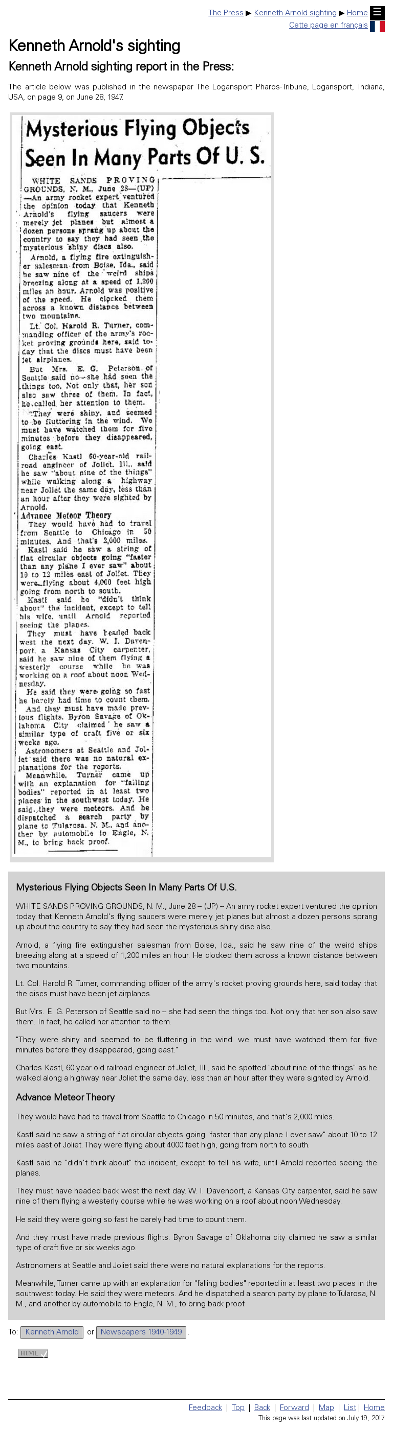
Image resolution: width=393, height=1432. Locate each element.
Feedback (205, 1408)
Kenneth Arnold (52, 1332)
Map (326, 1408)
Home (357, 13)
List (350, 1408)
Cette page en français (337, 26)
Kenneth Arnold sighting (295, 13)
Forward (294, 1408)
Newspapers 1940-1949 (141, 1332)
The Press (226, 13)
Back (262, 1408)
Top (238, 1408)
